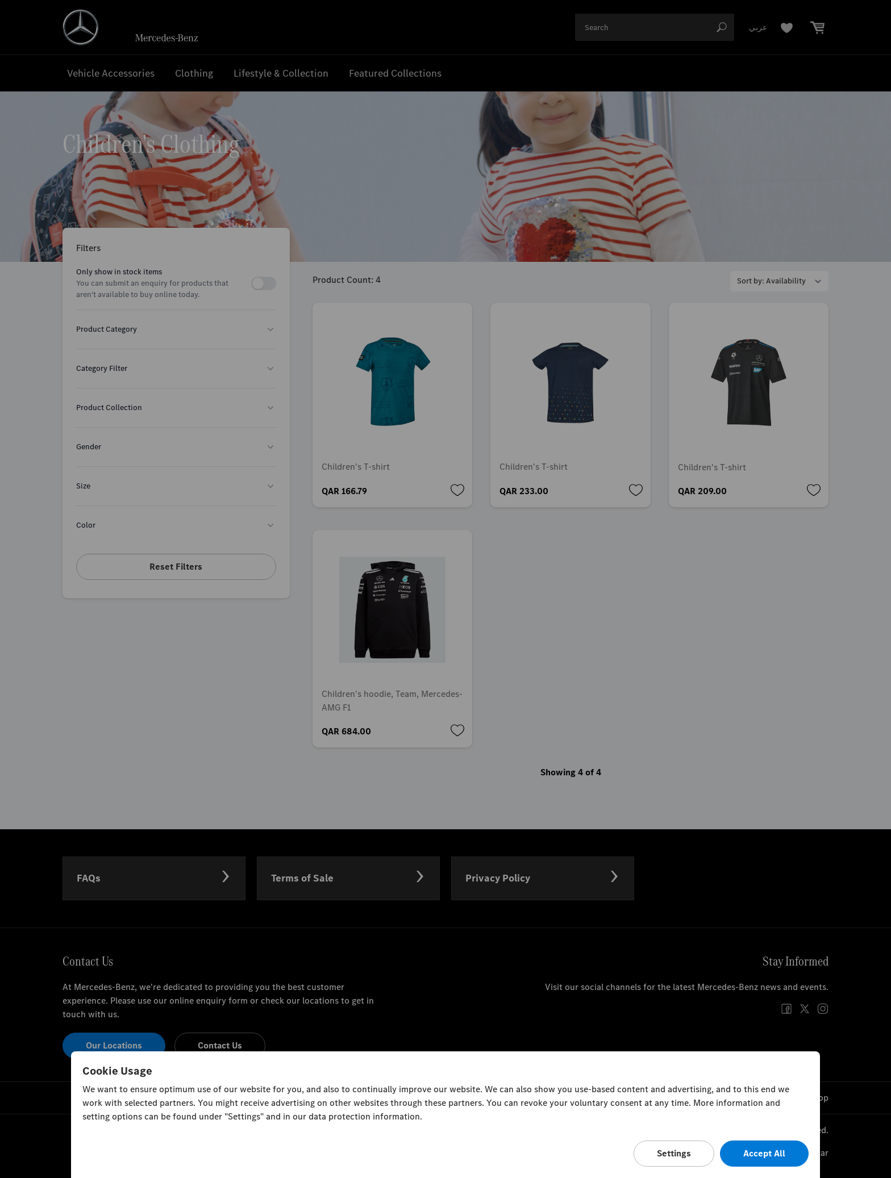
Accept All (764, 1153)
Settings (674, 1153)
